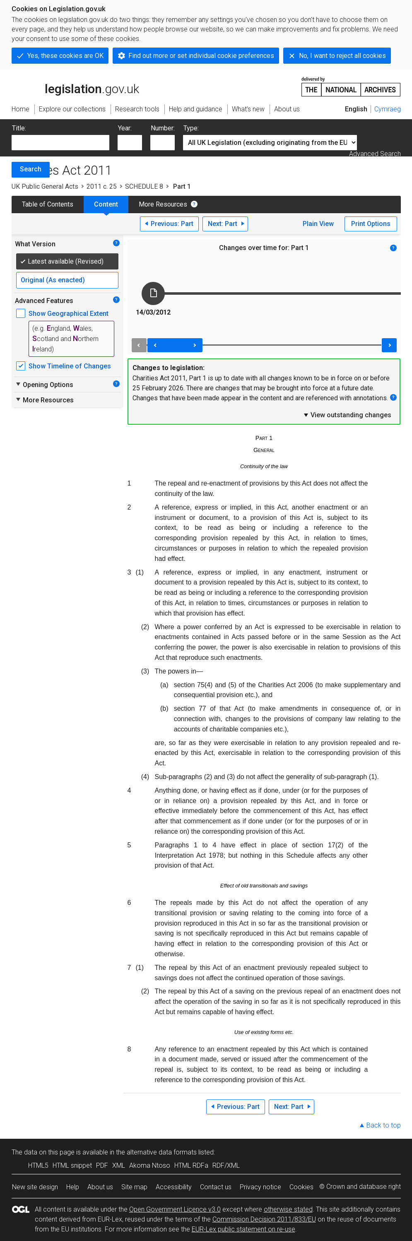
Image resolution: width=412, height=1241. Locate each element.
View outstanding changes (347, 415)
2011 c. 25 (102, 186)
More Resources (163, 204)
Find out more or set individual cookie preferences (201, 56)
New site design (35, 1187)
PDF (102, 1165)
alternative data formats (162, 1152)
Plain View (318, 224)
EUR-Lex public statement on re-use (243, 1229)
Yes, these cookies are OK (65, 56)
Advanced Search (375, 154)
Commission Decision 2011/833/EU (264, 1219)
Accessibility (174, 1187)
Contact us (215, 1187)
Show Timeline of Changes (70, 366)
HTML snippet (72, 1165)
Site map (134, 1187)
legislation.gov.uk (75, 86)
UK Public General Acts (45, 186)
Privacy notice (260, 1187)
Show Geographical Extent (68, 313)
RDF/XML (226, 1165)
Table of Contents (47, 204)
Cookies (301, 1187)
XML (118, 1165)
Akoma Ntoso (149, 1165)
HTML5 (38, 1165)
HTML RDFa (191, 1165)
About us (100, 1187)
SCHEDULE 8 (144, 186)
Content (106, 204)
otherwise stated (288, 1209)
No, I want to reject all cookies (342, 56)
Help (72, 1187)
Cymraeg (387, 109)
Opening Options (44, 384)
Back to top (383, 1125)
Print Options (370, 224)
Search (30, 169)
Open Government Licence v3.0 (175, 1209)
